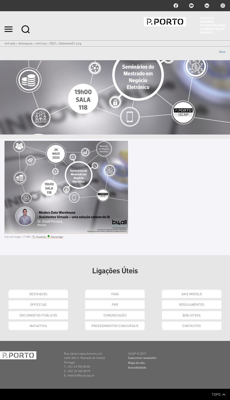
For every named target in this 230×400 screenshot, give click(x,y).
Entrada (9, 43)
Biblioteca (192, 315)
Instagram (222, 5)
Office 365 (38, 304)
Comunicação (115, 315)
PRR (115, 304)
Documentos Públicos (38, 315)
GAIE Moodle (191, 294)
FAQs (115, 294)
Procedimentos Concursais (114, 326)
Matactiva (38, 326)
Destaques (25, 43)
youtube (191, 5)
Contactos (191, 326)
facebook (176, 5)
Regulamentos (191, 304)
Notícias (40, 43)
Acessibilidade (137, 367)
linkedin (207, 5)
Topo (219, 394)
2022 (52, 43)
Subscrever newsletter (142, 358)
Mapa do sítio (136, 363)
